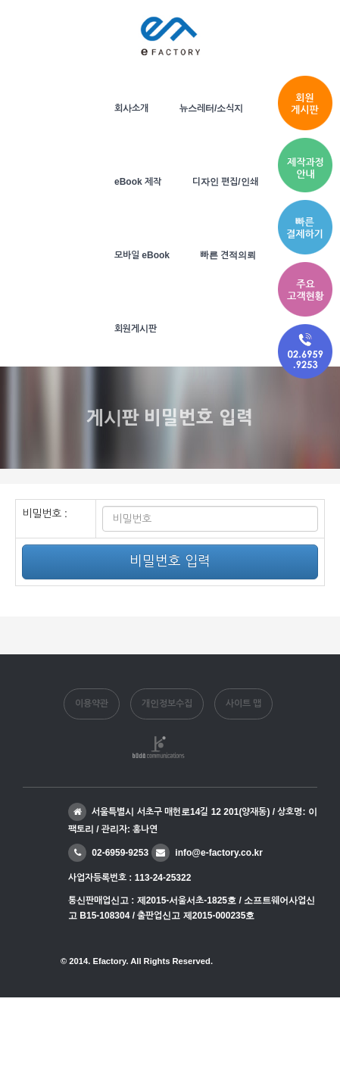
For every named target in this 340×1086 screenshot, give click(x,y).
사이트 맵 (243, 703)
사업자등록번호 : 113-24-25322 (129, 877)
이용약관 (91, 703)
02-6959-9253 (108, 852)
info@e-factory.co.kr (207, 852)
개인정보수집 (167, 703)
